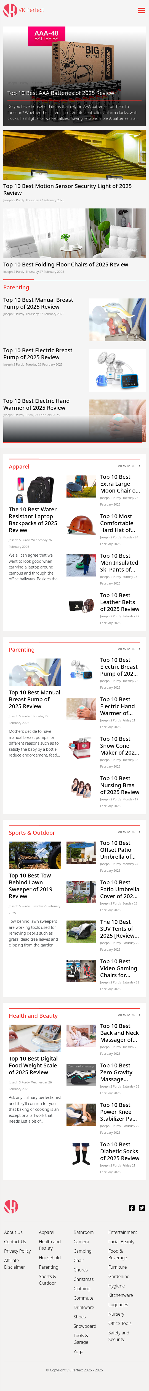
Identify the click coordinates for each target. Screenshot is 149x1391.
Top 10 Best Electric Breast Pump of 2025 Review (38, 354)
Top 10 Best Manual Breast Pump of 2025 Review (38, 303)
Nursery (116, 1314)
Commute (84, 1298)
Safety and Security (118, 1336)
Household (50, 1258)
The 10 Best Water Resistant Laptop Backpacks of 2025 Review (33, 520)
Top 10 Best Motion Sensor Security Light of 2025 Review (67, 189)
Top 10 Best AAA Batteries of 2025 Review (60, 93)
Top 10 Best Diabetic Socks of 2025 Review (119, 1151)
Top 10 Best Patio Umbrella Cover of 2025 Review (119, 889)
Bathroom (84, 1232)
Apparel (46, 1232)
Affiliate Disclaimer (14, 1263)
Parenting (48, 1267)
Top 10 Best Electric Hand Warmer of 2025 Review (36, 404)
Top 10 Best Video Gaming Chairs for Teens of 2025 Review (118, 968)
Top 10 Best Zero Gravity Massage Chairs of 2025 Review (119, 1072)
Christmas (84, 1279)
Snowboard (85, 1326)
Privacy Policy (17, 1251)
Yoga (78, 1351)
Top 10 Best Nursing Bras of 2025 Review (119, 785)
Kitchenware (120, 1295)
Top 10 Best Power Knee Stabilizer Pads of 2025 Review (119, 1111)
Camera (81, 1242)
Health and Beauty (50, 1245)
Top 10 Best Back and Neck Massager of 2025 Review (119, 1032)
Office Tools (120, 1323)
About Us (13, 1232)
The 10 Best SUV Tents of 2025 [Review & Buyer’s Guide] (120, 928)
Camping (83, 1251)
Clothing (82, 1289)
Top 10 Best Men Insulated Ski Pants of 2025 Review (119, 562)
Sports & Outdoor (47, 1279)
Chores (81, 1270)
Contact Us (15, 1242)
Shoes (80, 1317)
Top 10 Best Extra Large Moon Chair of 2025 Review (119, 483)
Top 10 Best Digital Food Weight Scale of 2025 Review (33, 1065)
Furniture (117, 1267)
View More (127, 465)
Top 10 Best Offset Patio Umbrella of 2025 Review (116, 849)
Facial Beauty (121, 1242)
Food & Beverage (117, 1254)
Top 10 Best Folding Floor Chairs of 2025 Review (65, 264)
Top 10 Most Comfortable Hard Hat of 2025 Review (116, 523)
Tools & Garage (81, 1338)
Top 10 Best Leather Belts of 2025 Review (119, 602)
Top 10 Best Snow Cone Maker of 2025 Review (119, 745)
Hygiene (116, 1286)
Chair (79, 1260)
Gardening (119, 1276)
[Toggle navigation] (140, 10)
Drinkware (84, 1307)
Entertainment (122, 1232)
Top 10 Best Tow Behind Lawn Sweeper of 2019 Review (30, 886)
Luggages (118, 1305)
